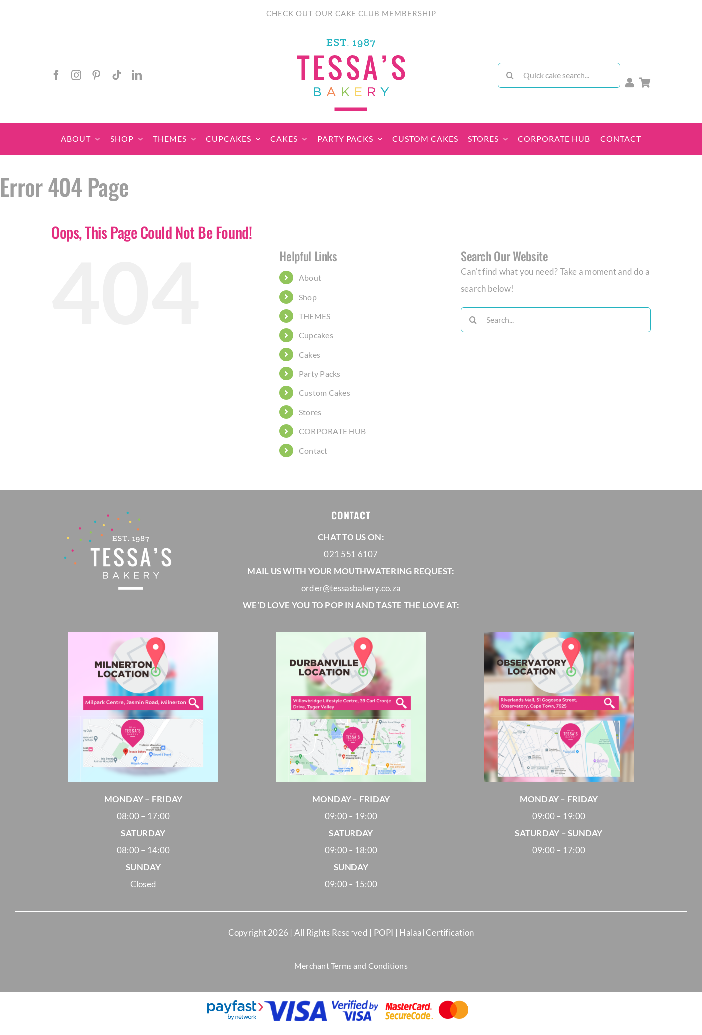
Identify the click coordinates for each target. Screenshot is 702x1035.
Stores (310, 412)
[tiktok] (117, 75)
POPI (384, 932)
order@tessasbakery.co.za (351, 588)
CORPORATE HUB (332, 431)
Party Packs (320, 373)
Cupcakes (316, 335)
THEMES (315, 316)
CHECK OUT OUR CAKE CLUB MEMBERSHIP (351, 13)
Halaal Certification (436, 932)
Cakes (309, 354)
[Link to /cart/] (645, 83)
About (310, 277)
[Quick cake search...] (559, 75)
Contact (313, 450)
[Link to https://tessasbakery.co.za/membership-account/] (629, 83)
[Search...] (556, 319)
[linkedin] (137, 75)
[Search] (510, 75)
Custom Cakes (324, 392)
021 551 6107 (351, 554)
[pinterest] (96, 75)
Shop (308, 297)
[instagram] (76, 75)
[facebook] (56, 75)
